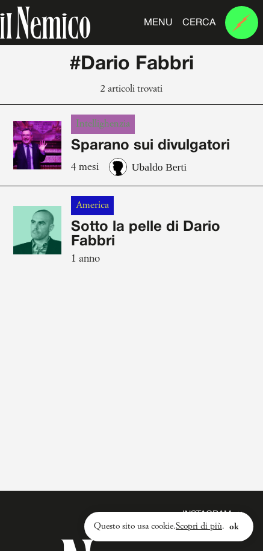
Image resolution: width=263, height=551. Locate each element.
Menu (158, 23)
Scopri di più (199, 526)
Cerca (198, 23)
